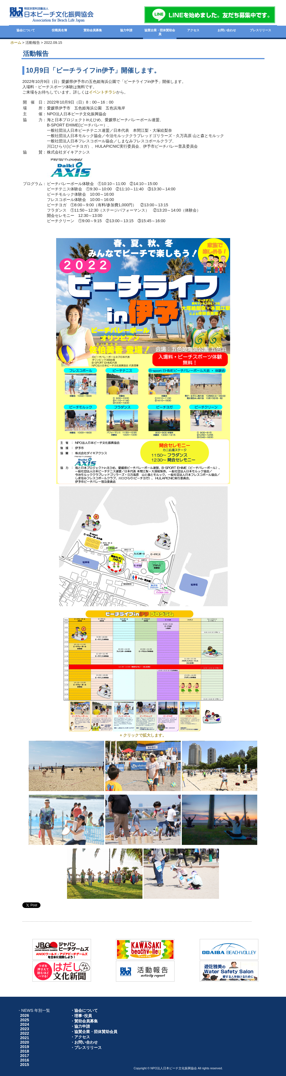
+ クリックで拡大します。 (143, 735)
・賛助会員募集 (84, 1021)
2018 (24, 1051)
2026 (24, 1015)
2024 (24, 1024)
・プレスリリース (86, 1047)
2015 (24, 1064)
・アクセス (80, 1037)
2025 (24, 1020)
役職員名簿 (59, 30)
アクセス (193, 30)
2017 (24, 1055)
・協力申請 (80, 1026)
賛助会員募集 (93, 30)
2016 (24, 1060)
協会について (25, 30)
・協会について (84, 1010)
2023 (24, 1029)
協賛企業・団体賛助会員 (159, 32)
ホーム (15, 42)
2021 (24, 1038)
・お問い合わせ (84, 1042)
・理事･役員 (81, 1015)
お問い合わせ (227, 30)
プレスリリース (260, 30)
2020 (24, 1042)
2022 (24, 1033)
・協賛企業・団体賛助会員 (93, 1031)
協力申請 (126, 30)
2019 (24, 1046)
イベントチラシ (102, 92)
